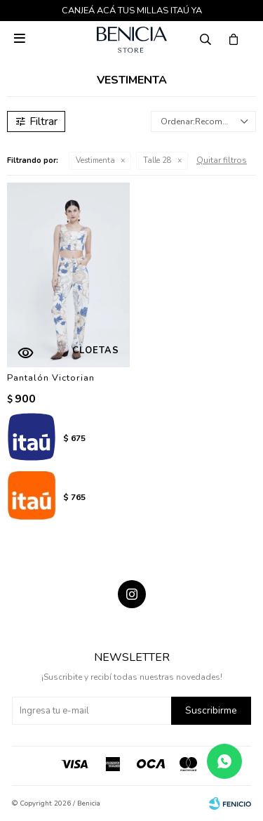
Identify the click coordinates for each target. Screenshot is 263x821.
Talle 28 (157, 160)
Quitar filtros (221, 160)
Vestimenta (95, 160)
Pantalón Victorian (51, 378)
